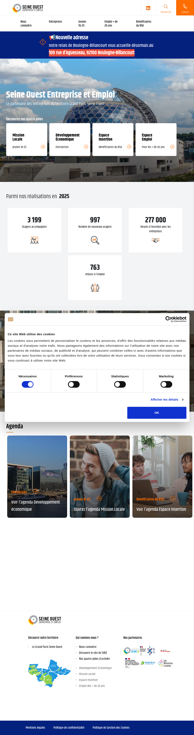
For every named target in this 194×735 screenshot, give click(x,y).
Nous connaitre (87, 646)
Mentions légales (35, 727)
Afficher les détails (164, 399)
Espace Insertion (88, 680)
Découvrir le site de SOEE (93, 652)
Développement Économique (95, 668)
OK (157, 412)
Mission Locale (87, 674)
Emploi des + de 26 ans (92, 686)
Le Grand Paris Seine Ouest (46, 646)
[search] (165, 7)
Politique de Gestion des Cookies (111, 727)
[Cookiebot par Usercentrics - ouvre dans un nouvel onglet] (168, 319)
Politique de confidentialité (68, 727)
